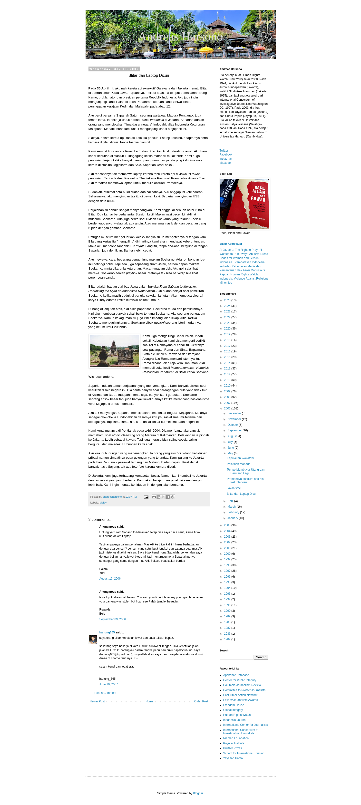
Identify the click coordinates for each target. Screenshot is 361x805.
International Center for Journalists (245, 725)
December (234, 413)
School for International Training (243, 753)
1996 (227, 576)
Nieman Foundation (236, 738)
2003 (227, 536)
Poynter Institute (233, 743)
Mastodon (226, 163)
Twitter (224, 150)
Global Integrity (233, 710)
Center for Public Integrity (239, 680)
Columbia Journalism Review (242, 685)
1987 (227, 628)
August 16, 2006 (110, 578)
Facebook (226, 154)
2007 (227, 403)
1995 (227, 582)
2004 (227, 531)
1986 (227, 633)
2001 (227, 548)
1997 (227, 570)
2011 (227, 380)
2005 (227, 525)
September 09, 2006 (112, 619)
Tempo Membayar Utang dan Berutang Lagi (245, 471)
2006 (227, 408)
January (233, 518)
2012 (227, 374)
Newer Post (97, 701)
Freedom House (233, 705)
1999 (227, 559)
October (233, 425)
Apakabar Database (236, 675)
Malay (103, 502)
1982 (227, 639)
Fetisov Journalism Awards (240, 700)
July (230, 442)
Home (149, 701)
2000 (227, 553)
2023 (227, 311)
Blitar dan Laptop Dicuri (242, 493)
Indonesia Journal (234, 720)
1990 (227, 610)
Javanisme (234, 488)
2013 (227, 368)
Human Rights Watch (237, 715)
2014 (227, 363)
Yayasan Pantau (233, 758)
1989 (227, 616)
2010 (227, 385)
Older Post (201, 701)
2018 (227, 340)
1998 (227, 565)
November (234, 419)
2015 (227, 357)
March (231, 506)
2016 (227, 351)
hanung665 (107, 632)
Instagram (226, 158)
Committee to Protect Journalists (244, 690)
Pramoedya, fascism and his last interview (245, 480)
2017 (227, 346)
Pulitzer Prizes (232, 748)
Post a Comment (105, 693)
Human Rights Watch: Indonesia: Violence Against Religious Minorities (244, 278)
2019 (227, 334)
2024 (227, 306)
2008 (227, 397)
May (230, 453)
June (230, 447)
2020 (227, 328)
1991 (227, 605)
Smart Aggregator (231, 243)
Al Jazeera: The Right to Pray (239, 250)
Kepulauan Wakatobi (240, 458)
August (232, 436)
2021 (227, 323)
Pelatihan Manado (238, 464)
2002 (227, 542)
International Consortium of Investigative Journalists (240, 731)
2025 (227, 300)
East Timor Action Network (240, 695)
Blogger (198, 793)
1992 (227, 599)
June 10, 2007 (108, 684)
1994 (227, 588)
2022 (227, 317)
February (233, 512)
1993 (227, 593)
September (235, 430)
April (230, 501)
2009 (227, 391)
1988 (227, 622)
